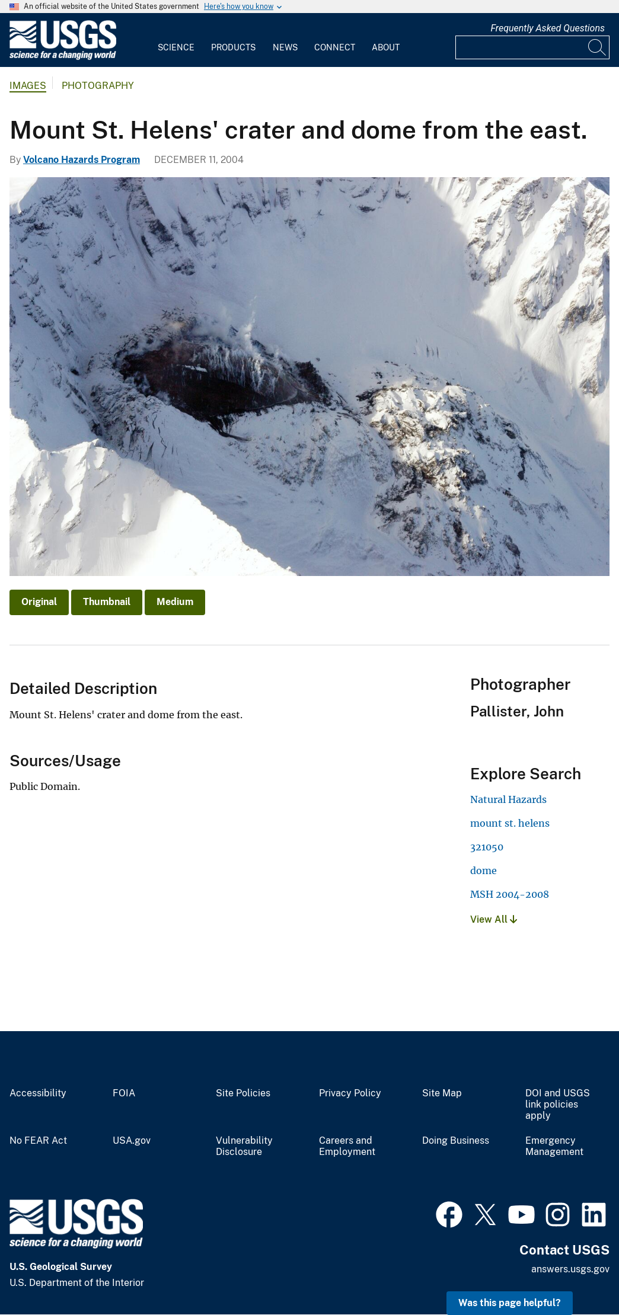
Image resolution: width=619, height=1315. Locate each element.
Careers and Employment (347, 1146)
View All (493, 919)
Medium (175, 601)
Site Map (442, 1093)
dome (483, 870)
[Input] (532, 47)
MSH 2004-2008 (509, 894)
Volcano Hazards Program (81, 159)
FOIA (124, 1093)
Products (233, 47)
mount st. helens (510, 823)
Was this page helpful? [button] (509, 1302)
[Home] (62, 57)
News (285, 47)
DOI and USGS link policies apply (557, 1104)
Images (27, 85)
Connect (334, 47)
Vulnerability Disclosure (244, 1146)
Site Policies (243, 1093)
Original (39, 601)
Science (176, 47)
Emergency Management (554, 1146)
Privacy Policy (350, 1093)
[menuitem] (176, 40)
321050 (486, 847)
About (386, 47)
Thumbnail (106, 601)
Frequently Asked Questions (547, 28)
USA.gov (132, 1140)
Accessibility (37, 1093)
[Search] (598, 47)
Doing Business (455, 1140)
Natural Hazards (508, 799)
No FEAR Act (38, 1140)
